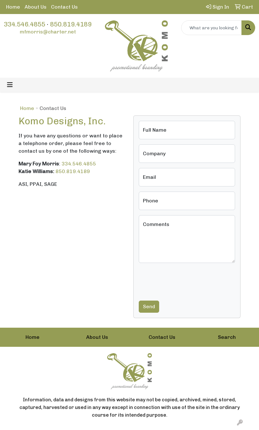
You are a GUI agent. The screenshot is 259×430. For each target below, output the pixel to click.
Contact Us (64, 7)
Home (13, 7)
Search (227, 337)
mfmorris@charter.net (48, 32)
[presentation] (187, 280)
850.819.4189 (71, 24)
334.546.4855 (24, 24)
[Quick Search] (211, 27)
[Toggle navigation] (10, 84)
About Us (36, 7)
